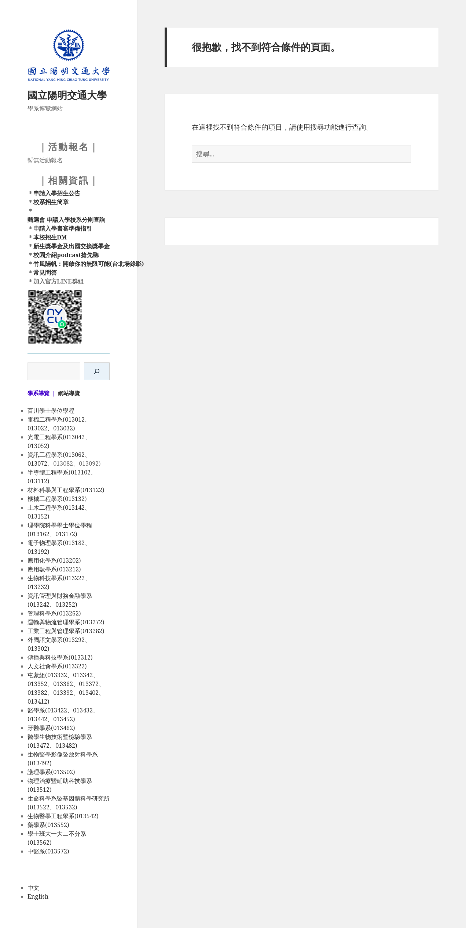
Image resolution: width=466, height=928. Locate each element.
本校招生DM (50, 237)
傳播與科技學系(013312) (59, 657)
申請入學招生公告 (56, 193)
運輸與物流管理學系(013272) (65, 622)
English (37, 896)
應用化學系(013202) (54, 560)
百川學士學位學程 (50, 411)
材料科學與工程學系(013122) (65, 490)
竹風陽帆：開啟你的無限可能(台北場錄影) (88, 264)
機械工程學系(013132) (57, 499)
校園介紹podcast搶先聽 (66, 255)
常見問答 (45, 272)
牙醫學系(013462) (51, 728)
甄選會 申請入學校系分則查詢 (66, 220)
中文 (33, 888)
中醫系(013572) (48, 851)
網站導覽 (69, 393)
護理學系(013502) (51, 772)
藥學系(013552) (48, 825)
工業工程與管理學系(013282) (65, 631)
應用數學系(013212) (54, 569)
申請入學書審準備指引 (62, 228)
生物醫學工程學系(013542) (62, 816)
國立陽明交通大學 (67, 95)
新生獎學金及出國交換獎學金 (71, 246)
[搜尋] (97, 371)
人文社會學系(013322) (57, 666)
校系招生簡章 (51, 202)
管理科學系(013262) (54, 613)
